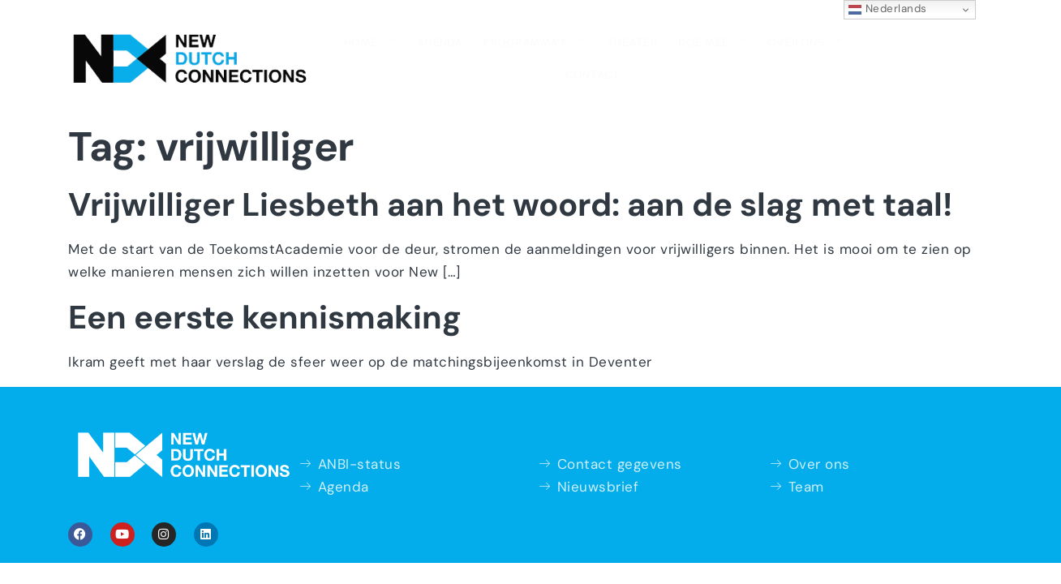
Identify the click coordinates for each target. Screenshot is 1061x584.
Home (298, 39)
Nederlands (887, 9)
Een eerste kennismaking (265, 283)
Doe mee (632, 39)
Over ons (722, 39)
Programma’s (459, 39)
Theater (555, 41)
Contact (807, 41)
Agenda (366, 41)
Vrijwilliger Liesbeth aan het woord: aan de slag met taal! (510, 170)
